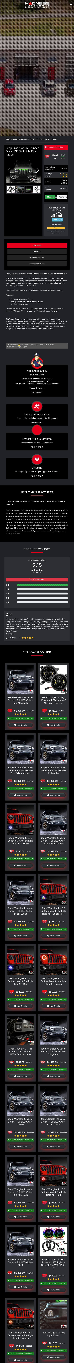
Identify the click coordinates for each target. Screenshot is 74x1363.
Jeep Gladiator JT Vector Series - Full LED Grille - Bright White (53, 1122)
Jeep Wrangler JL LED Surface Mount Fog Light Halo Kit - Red (53, 1192)
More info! (63, 168)
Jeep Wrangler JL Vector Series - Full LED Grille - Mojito (20, 1122)
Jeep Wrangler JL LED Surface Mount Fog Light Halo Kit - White (20, 841)
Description (37, 245)
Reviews (37, 251)
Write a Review (37, 579)
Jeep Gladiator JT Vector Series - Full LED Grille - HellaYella (53, 770)
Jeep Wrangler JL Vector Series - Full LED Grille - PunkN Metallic (20, 1192)
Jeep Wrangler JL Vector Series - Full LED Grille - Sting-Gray (53, 1051)
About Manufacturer (37, 264)
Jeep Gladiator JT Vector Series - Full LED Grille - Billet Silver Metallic (20, 770)
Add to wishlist (63, 197)
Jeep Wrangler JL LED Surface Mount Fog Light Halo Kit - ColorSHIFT (53, 911)
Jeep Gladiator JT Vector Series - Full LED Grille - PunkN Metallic (20, 700)
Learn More (57, 220)
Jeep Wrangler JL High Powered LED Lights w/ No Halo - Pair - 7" (53, 700)
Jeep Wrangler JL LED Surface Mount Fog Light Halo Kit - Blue (20, 981)
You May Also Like (37, 257)
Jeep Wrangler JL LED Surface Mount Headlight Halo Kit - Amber (53, 981)
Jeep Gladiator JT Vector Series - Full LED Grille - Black (20, 1262)
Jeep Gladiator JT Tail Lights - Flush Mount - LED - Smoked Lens (20, 1051)
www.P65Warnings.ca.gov (17, 347)
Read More (37, 447)
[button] (37, 170)
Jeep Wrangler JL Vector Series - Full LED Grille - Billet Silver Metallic (53, 841)
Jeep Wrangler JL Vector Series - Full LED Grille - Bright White (20, 911)
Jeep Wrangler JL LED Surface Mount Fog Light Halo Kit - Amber (20, 1335)
